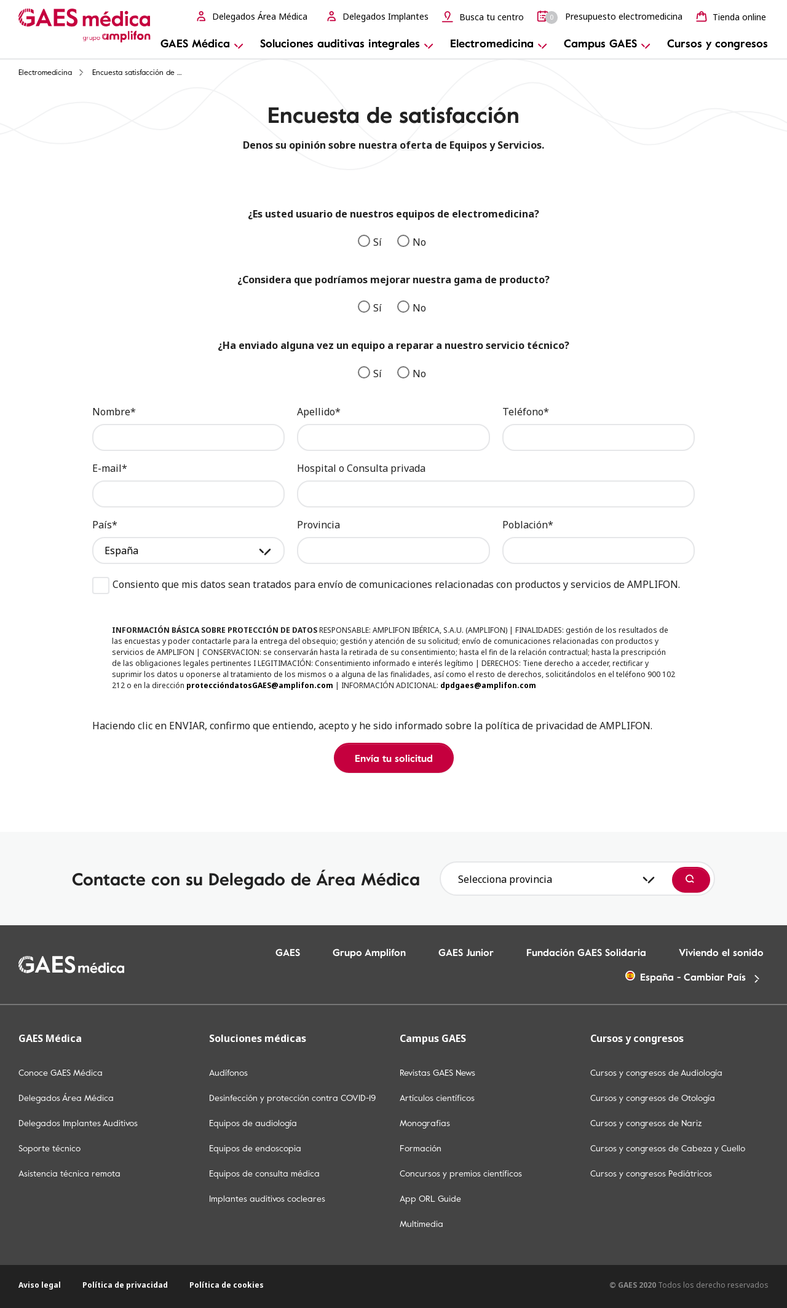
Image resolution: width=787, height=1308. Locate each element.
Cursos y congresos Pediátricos (651, 1173)
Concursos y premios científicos (461, 1173)
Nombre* (114, 411)
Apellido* (319, 411)
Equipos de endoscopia (255, 1148)
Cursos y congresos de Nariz (646, 1123)
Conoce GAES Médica (60, 1073)
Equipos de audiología (253, 1123)
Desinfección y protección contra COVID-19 (292, 1098)
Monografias (425, 1123)
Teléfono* (525, 411)
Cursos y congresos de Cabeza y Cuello (667, 1148)
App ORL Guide (430, 1199)
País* (104, 524)
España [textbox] (121, 550)
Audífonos (228, 1073)
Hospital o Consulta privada (361, 468)
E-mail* (109, 468)
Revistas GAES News (437, 1073)
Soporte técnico (49, 1148)
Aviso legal (39, 1285)
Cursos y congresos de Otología (652, 1098)
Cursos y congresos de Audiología (656, 1073)
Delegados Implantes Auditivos (78, 1123)
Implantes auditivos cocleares (267, 1199)
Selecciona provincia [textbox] (505, 879)
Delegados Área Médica (66, 1098)
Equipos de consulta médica (264, 1173)
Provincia (318, 524)
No (411, 242)
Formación (420, 1148)
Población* (527, 524)
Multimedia (421, 1224)
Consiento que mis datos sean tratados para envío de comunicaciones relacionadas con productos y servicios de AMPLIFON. (386, 584)
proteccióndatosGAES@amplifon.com (259, 685)
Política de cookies (226, 1285)
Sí (370, 242)
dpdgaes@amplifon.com (488, 685)
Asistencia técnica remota (69, 1173)
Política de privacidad (125, 1285)
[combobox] (188, 550)
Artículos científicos (437, 1098)
